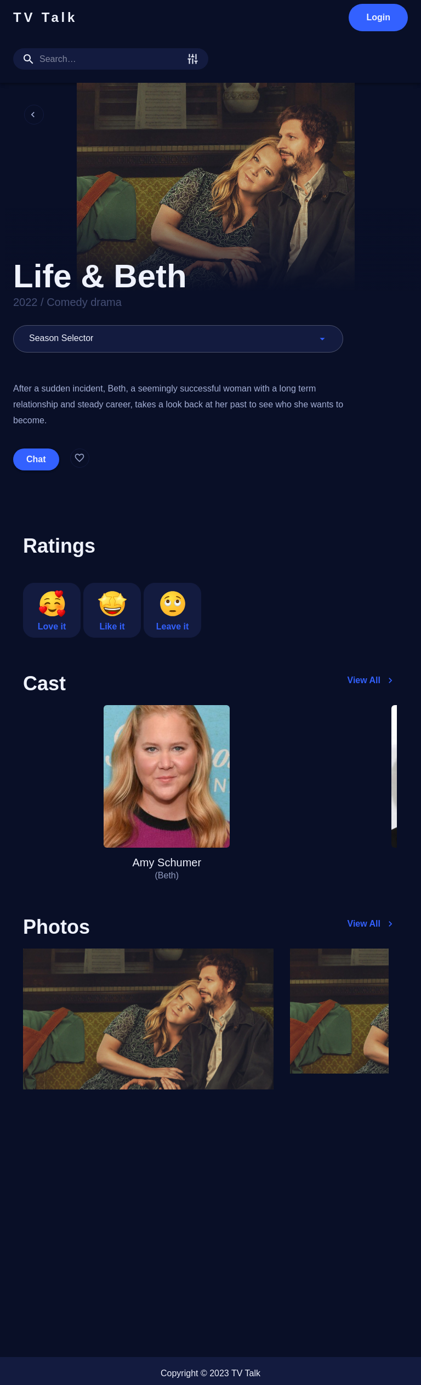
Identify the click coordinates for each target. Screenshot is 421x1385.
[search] (110, 59)
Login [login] (378, 17)
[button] (178, 338)
